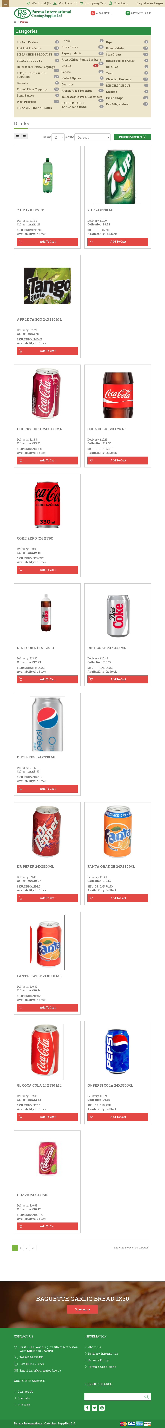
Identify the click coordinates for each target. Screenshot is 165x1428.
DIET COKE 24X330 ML (106, 647)
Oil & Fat (127, 67)
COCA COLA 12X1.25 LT (106, 429)
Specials (24, 1398)
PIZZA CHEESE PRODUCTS (38, 54)
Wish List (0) (39, 3)
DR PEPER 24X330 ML (35, 866)
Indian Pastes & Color (127, 60)
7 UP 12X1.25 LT (30, 210)
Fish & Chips (127, 98)
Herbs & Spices (82, 78)
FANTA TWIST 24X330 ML (39, 976)
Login (158, 3)
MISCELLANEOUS (127, 85)
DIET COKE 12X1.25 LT (36, 647)
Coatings (82, 84)
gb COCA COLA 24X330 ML (39, 1085)
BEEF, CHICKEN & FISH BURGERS (38, 75)
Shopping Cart (93, 3)
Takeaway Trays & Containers (82, 97)
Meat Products (38, 102)
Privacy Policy (98, 1360)
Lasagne (127, 92)
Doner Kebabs (127, 48)
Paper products (82, 53)
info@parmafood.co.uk (45, 1370)
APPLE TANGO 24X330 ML (39, 319)
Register (142, 3)
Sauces (82, 72)
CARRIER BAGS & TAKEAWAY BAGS (82, 105)
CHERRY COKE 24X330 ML (39, 429)
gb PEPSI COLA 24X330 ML (110, 1085)
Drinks (80, 66)
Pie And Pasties (38, 42)
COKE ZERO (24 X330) (35, 538)
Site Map (24, 1405)
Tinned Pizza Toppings (38, 89)
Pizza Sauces (38, 95)
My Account (65, 3)
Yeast (127, 73)
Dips (127, 42)
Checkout (118, 3)
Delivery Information (103, 1353)
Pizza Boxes (82, 47)
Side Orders (127, 54)
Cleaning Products (127, 79)
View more (82, 1309)
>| (33, 1248)
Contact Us (25, 1391)
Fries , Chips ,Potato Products (82, 60)
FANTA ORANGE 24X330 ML (111, 866)
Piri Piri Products (38, 48)
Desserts (38, 83)
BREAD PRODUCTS (38, 60)
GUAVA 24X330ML (32, 1195)
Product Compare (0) (132, 137)
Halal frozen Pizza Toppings (38, 67)
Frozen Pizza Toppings (82, 90)
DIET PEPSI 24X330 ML (36, 757)
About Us (94, 1347)
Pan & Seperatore (127, 104)
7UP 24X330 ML (100, 210)
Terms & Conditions (102, 1367)
